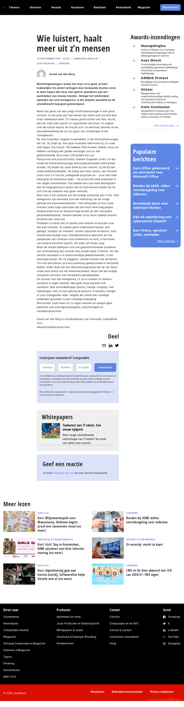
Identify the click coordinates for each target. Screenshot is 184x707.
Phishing (8, 663)
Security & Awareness (140, 539)
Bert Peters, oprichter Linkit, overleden (150, 232)
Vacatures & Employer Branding (76, 636)
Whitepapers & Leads (70, 630)
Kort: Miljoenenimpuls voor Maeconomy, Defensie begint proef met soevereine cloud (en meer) (59, 524)
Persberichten (65, 643)
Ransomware (11, 670)
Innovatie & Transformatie (55, 539)
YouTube (173, 636)
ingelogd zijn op (63, 473)
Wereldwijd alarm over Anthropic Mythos (150, 205)
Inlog (113, 643)
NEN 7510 (9, 676)
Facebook (174, 616)
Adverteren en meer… (69, 616)
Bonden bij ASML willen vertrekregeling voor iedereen (151, 190)
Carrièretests (11, 616)
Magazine (9, 636)
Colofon (115, 616)
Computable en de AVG (124, 623)
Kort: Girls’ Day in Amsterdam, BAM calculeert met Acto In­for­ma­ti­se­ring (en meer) (61, 548)
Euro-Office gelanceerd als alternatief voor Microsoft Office (151, 172)
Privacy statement (161, 691)
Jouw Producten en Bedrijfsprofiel (78, 623)
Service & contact (121, 630)
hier (112, 392)
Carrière (64, 63)
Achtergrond (46, 63)
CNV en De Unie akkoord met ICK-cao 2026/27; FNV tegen (149, 572)
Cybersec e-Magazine (16, 650)
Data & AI (43, 513)
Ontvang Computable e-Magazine (24, 643)
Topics (7, 656)
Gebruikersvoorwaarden (127, 691)
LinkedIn (173, 630)
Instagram (174, 643)
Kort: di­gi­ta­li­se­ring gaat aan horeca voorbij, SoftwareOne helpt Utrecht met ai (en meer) (61, 574)
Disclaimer (97, 691)
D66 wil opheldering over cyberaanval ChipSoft (152, 219)
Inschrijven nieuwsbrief (124, 636)
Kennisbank (10, 623)
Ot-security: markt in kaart (144, 544)
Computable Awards (16, 630)
